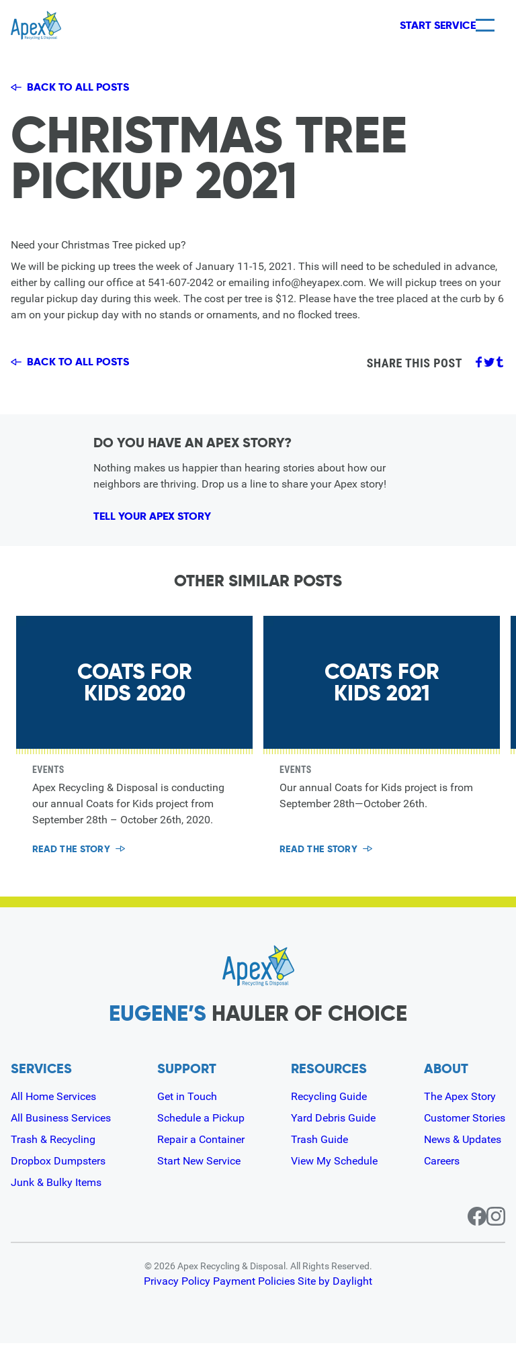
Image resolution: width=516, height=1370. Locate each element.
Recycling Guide (329, 1123)
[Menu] (485, 25)
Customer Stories (464, 1144)
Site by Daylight (336, 1308)
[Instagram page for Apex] (495, 1243)
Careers (442, 1187)
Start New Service (199, 1187)
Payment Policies (255, 1308)
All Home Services (53, 1123)
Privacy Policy (177, 1308)
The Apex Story (460, 1123)
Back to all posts (72, 88)
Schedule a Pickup (201, 1144)
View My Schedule (334, 1187)
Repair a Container (201, 1166)
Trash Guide (319, 1166)
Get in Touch (187, 1123)
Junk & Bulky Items (56, 1209)
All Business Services (61, 1144)
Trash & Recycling (53, 1166)
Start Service (415, 25)
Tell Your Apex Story (170, 534)
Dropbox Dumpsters (58, 1187)
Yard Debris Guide (333, 1144)
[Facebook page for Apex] (461, 1243)
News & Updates (462, 1166)
